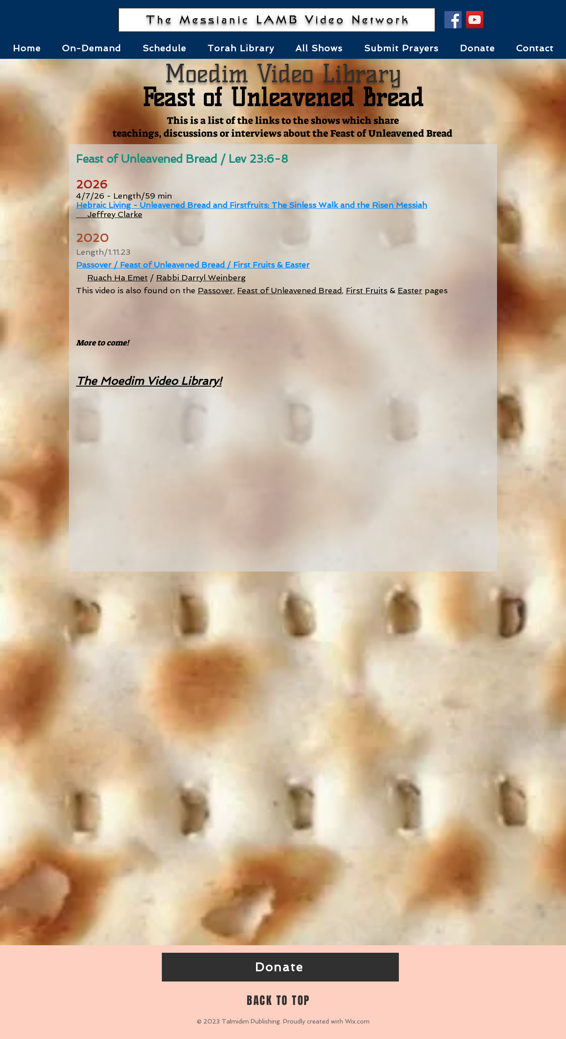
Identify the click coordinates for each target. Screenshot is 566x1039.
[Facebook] (453, 19)
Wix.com (357, 1021)
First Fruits (366, 290)
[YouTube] (474, 19)
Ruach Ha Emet (117, 277)
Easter (410, 290)
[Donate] (280, 967)
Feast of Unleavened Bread (289, 290)
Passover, (216, 290)
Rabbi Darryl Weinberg (201, 277)
